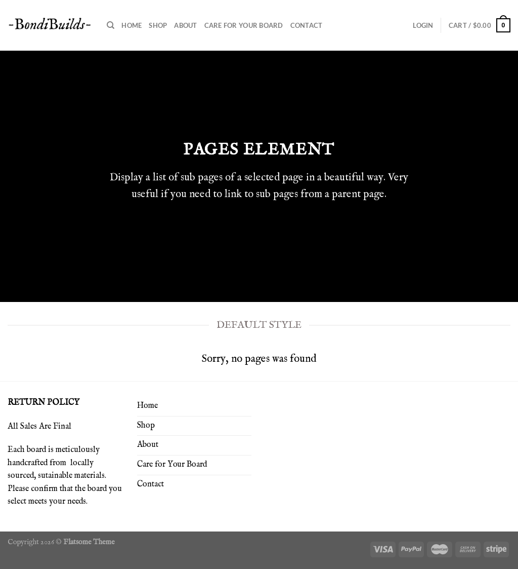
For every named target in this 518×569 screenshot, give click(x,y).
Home (131, 25)
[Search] (110, 25)
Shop (158, 25)
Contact (306, 25)
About (185, 25)
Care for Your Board (243, 25)
